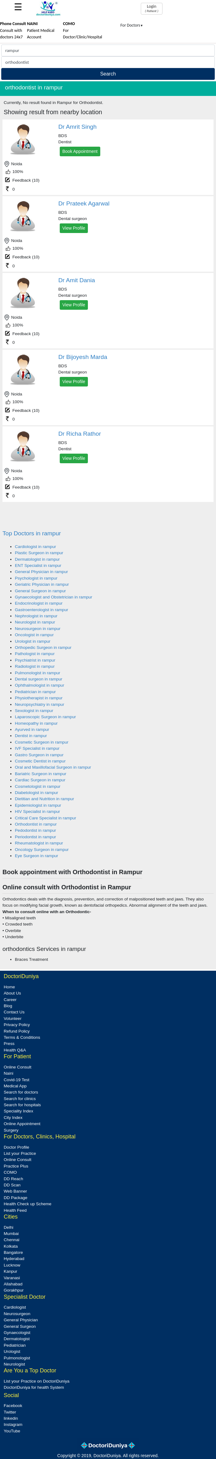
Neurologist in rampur (35, 622)
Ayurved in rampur (32, 729)
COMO (10, 1172)
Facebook (13, 1405)
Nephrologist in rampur (36, 616)
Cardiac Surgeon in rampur (40, 780)
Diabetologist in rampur (36, 792)
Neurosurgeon (17, 1313)
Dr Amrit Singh (77, 126)
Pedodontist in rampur (35, 830)
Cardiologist (15, 1307)
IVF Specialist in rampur (37, 748)
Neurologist (14, 1364)
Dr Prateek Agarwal (84, 203)
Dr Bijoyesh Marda (82, 357)
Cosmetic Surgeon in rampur (41, 742)
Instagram (13, 1424)
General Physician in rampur (41, 571)
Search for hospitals (22, 1105)
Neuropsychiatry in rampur (39, 704)
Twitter (10, 1412)
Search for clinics (20, 1098)
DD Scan (12, 1185)
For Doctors (131, 25)
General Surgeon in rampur (40, 591)
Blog (8, 1006)
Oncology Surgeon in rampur (42, 849)
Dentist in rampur (31, 735)
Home (9, 987)
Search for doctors (21, 1092)
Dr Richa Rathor (79, 433)
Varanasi (12, 1278)
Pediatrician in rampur (35, 691)
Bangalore (13, 1252)
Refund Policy (17, 1031)
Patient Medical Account (40, 30)
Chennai (11, 1239)
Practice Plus (16, 1166)
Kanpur (10, 1271)
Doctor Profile (16, 1147)
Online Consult (17, 1067)
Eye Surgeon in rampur (36, 855)
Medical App (15, 1086)
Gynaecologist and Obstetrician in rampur (53, 597)
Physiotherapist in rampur (39, 698)
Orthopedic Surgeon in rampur (43, 647)
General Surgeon (20, 1326)
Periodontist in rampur (35, 837)
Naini (8, 1073)
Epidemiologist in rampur (38, 805)
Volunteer (12, 1018)
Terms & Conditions (22, 1037)
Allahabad (13, 1284)
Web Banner (15, 1191)
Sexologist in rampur (34, 710)
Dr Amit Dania (76, 280)
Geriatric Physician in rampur (42, 584)
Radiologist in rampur (34, 666)
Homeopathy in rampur (36, 723)
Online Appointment (22, 1123)
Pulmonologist (17, 1358)
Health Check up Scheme (27, 1204)
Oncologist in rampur (34, 634)
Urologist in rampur (32, 641)
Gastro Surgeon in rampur (39, 755)
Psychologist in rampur (36, 578)
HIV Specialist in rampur (37, 811)
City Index (13, 1117)
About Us (12, 993)
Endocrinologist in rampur (39, 603)
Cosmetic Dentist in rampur (40, 761)
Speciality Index (18, 1111)
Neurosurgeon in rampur (37, 628)
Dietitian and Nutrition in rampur (44, 798)
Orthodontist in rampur (36, 824)
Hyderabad (14, 1258)
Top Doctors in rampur (31, 533)
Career (10, 999)
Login (151, 8)
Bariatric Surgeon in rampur (40, 773)
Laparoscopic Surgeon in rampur (45, 716)
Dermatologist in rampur (37, 559)
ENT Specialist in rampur (38, 565)
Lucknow (12, 1265)
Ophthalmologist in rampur (39, 685)
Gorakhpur (14, 1290)
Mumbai (11, 1233)
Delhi (8, 1227)
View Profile (74, 228)
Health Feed (15, 1210)
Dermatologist (17, 1338)
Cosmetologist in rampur (37, 786)
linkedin (11, 1418)
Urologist (12, 1351)
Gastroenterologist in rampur (41, 609)
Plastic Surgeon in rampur (39, 552)
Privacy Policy (17, 1024)
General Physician (21, 1320)
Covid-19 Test (16, 1079)
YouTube (12, 1431)
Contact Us (14, 1012)
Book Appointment (80, 151)
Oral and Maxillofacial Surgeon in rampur (53, 767)
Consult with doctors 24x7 (13, 30)
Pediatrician (15, 1345)
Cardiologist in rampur (35, 546)
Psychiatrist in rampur (35, 660)
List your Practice (20, 1153)
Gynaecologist (17, 1332)
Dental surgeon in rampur (38, 679)
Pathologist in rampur (34, 653)
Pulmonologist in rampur (37, 673)
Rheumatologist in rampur (39, 843)
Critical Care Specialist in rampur (45, 818)
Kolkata (11, 1246)
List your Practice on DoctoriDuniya (36, 1381)
